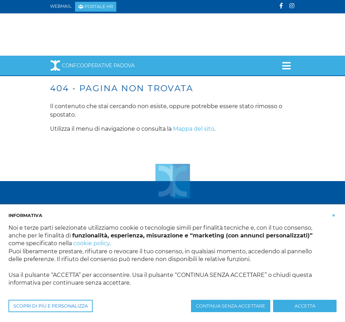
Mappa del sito (193, 128)
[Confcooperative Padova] (105, 34)
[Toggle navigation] (286, 65)
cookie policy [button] (91, 243)
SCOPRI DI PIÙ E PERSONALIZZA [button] (50, 306)
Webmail (61, 6)
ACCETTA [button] (305, 306)
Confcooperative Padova (92, 65)
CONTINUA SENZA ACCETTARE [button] (230, 306)
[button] (333, 214)
